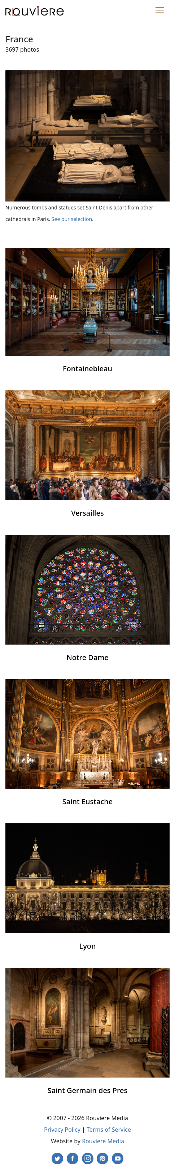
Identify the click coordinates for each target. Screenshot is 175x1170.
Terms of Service (109, 1130)
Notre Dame (87, 657)
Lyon (87, 946)
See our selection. (72, 219)
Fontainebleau (87, 368)
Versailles (87, 513)
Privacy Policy (62, 1130)
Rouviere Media (103, 1141)
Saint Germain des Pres (88, 1090)
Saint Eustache (87, 801)
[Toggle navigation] (160, 10)
